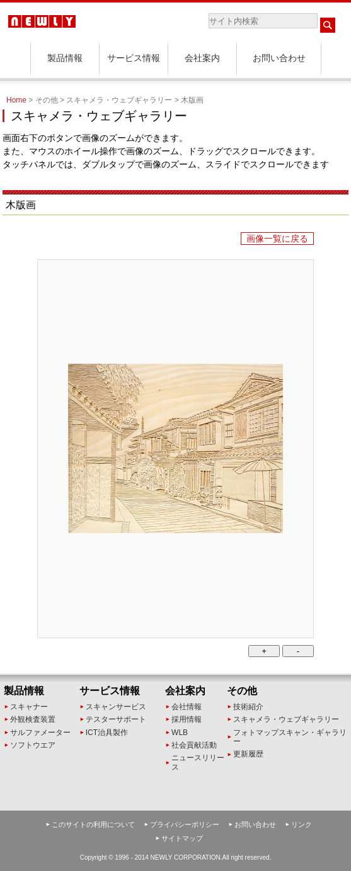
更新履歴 (248, 754)
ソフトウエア (32, 745)
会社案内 (202, 58)
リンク (301, 824)
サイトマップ (182, 838)
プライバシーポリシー (184, 824)
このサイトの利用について (93, 824)
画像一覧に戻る (277, 238)
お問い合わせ (279, 58)
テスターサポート (116, 719)
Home (16, 100)
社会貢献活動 (194, 745)
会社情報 (186, 706)
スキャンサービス (116, 706)
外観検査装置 (32, 719)
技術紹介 (248, 706)
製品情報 (65, 58)
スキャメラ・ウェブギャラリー (286, 719)
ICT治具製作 (107, 732)
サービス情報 (133, 58)
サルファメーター (40, 732)
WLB (179, 732)
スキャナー (29, 706)
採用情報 (186, 719)
